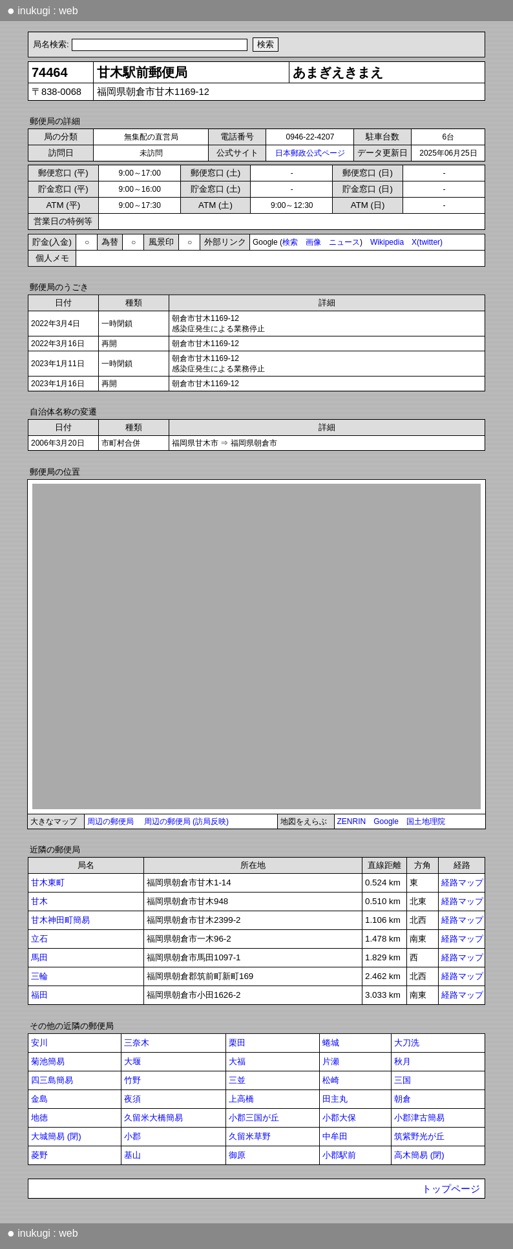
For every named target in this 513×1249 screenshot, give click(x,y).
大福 (237, 1061)
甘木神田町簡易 (60, 920)
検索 (290, 242)
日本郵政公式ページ (310, 153)
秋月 (402, 1061)
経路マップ (462, 882)
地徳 (39, 1117)
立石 (39, 939)
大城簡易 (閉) (56, 1136)
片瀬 (330, 1061)
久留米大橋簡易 (153, 1117)
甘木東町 (48, 882)
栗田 (237, 1043)
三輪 (39, 976)
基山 (132, 1155)
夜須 (132, 1099)
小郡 (132, 1136)
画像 (313, 242)
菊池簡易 (48, 1061)
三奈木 (136, 1043)
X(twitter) (427, 242)
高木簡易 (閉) (419, 1155)
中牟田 (335, 1136)
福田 (39, 995)
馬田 (39, 957)
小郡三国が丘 (254, 1117)
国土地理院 (425, 821)
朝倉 (402, 1099)
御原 (237, 1155)
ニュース (344, 242)
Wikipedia (387, 242)
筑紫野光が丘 (419, 1136)
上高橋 (241, 1099)
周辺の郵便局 (110, 821)
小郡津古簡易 (419, 1117)
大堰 (132, 1061)
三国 (402, 1080)
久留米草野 (250, 1136)
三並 (237, 1080)
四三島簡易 (52, 1080)
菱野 (39, 1155)
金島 (39, 1099)
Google (386, 821)
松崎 (330, 1080)
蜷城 (330, 1043)
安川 (39, 1043)
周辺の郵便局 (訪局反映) (186, 821)
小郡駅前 (339, 1155)
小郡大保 (339, 1117)
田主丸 (335, 1099)
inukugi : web (42, 10)
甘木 (39, 901)
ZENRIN (351, 821)
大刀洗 (406, 1043)
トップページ (451, 1189)
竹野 (132, 1080)
